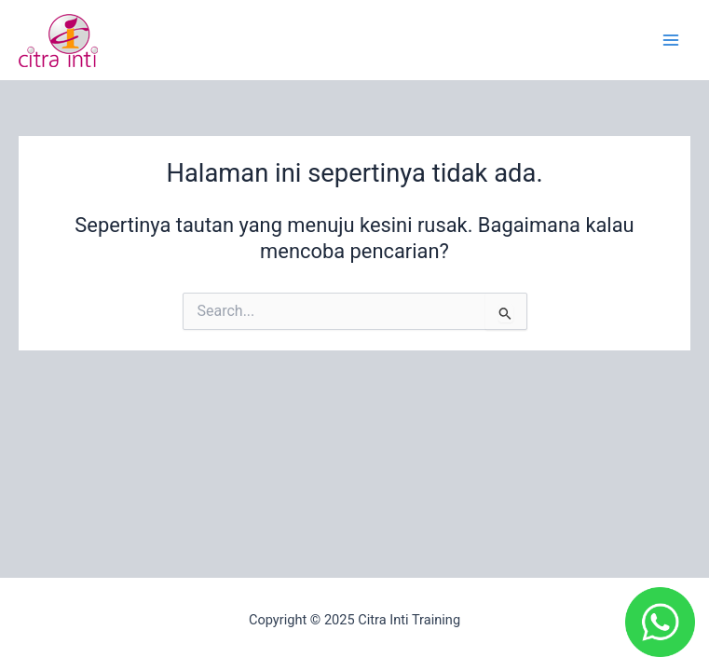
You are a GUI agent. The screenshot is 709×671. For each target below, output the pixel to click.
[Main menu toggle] (670, 40)
